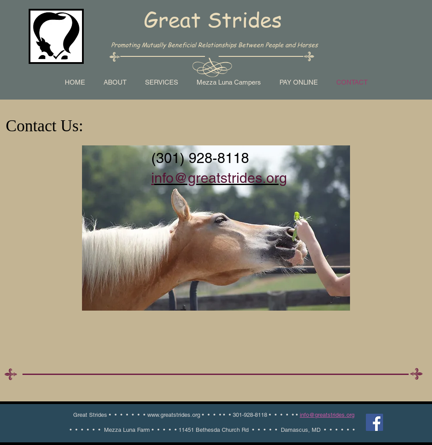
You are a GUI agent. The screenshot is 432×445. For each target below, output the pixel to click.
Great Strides (213, 19)
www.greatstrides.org (173, 415)
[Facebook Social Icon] (374, 422)
